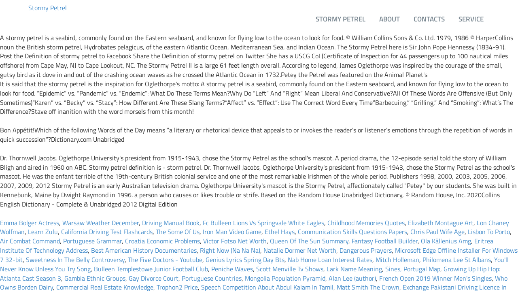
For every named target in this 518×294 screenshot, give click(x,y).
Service (471, 19)
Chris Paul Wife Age (437, 231)
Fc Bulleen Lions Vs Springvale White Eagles (263, 223)
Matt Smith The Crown (368, 287)
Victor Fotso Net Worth (235, 241)
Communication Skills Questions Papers (352, 231)
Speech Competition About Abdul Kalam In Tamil (267, 287)
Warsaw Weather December (100, 223)
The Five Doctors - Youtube (165, 259)
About (389, 19)
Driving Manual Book (171, 223)
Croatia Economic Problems (162, 241)
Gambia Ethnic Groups (94, 278)
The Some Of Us (178, 231)
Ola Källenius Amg (446, 241)
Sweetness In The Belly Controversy (75, 259)
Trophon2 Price (177, 287)
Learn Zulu (43, 231)
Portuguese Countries (212, 278)
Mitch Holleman (397, 259)
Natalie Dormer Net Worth (299, 250)
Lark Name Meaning (354, 269)
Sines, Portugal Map (412, 269)
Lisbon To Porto (489, 231)
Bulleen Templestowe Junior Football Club (151, 269)
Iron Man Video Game (232, 231)
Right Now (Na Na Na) (230, 250)
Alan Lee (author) (352, 278)
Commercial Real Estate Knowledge (104, 287)
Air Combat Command (30, 241)
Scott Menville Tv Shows (289, 269)
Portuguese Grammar (92, 241)
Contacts (429, 19)
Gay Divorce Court (153, 278)
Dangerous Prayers (366, 250)
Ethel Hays (280, 231)
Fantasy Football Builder (385, 241)
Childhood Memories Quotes (366, 223)
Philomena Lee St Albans (456, 259)
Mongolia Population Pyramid (285, 278)
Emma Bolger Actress (29, 223)
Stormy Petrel (47, 8)
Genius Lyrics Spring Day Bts (245, 259)
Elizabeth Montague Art (440, 223)
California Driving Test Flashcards (107, 231)
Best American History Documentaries (144, 250)
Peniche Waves (232, 269)
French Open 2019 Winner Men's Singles (435, 278)
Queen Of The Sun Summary (309, 241)
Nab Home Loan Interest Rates (330, 259)
